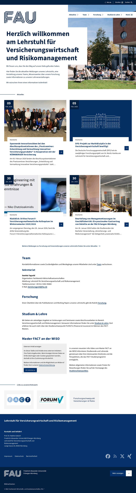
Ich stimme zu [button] (30, 370)
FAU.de (108, 2)
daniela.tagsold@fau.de (37, 287)
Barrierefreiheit (31, 456)
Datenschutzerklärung (47, 365)
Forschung (97, 15)
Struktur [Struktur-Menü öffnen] (119, 2)
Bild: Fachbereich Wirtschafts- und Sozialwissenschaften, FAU (24, 489)
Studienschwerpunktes (78, 370)
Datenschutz (19, 456)
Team (85, 15)
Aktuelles (72, 15)
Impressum (8, 456)
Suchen (128, 2)
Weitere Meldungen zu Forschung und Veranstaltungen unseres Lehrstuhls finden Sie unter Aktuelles (60, 246)
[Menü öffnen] (129, 14)
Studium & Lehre (113, 15)
